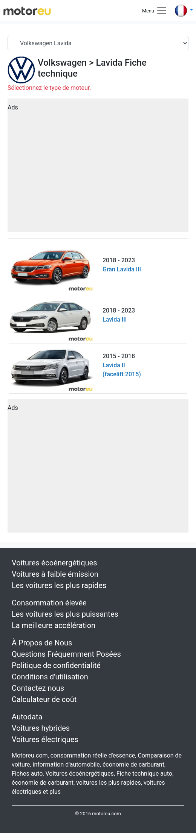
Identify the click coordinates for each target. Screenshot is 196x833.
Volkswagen (62, 62)
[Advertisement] (98, 168)
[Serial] (98, 43)
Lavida (109, 62)
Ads (13, 107)
